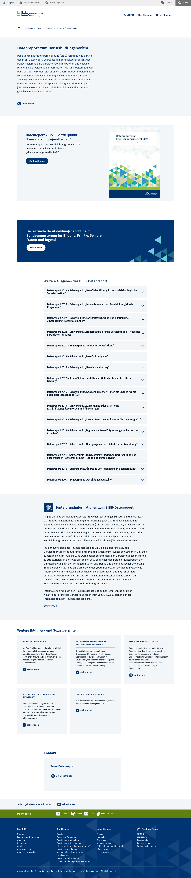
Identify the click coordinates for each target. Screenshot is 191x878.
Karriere (21, 846)
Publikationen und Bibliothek (110, 846)
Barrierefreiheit (143, 843)
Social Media (102, 840)
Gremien (21, 840)
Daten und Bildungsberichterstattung (73, 861)
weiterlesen (36, 247)
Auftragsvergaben (25, 849)
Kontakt (140, 834)
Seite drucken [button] (68, 804)
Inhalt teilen (28, 103)
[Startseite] (19, 28)
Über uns (21, 834)
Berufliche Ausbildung (67, 849)
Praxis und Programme (67, 837)
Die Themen (145, 15)
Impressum (142, 837)
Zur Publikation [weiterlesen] (37, 161)
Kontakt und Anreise (26, 852)
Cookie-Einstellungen (146, 846)
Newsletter (101, 837)
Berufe (60, 834)
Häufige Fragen (103, 849)
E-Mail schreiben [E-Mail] (64, 776)
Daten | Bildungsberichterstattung (50, 28)
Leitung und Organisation (28, 837)
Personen (21, 843)
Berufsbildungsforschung (68, 840)
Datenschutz (142, 840)
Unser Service (164, 15)
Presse (100, 834)
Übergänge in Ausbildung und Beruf (73, 846)
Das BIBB (128, 15)
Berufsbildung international (69, 843)
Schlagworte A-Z (104, 852)
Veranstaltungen (104, 843)
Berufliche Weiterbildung (68, 858)
